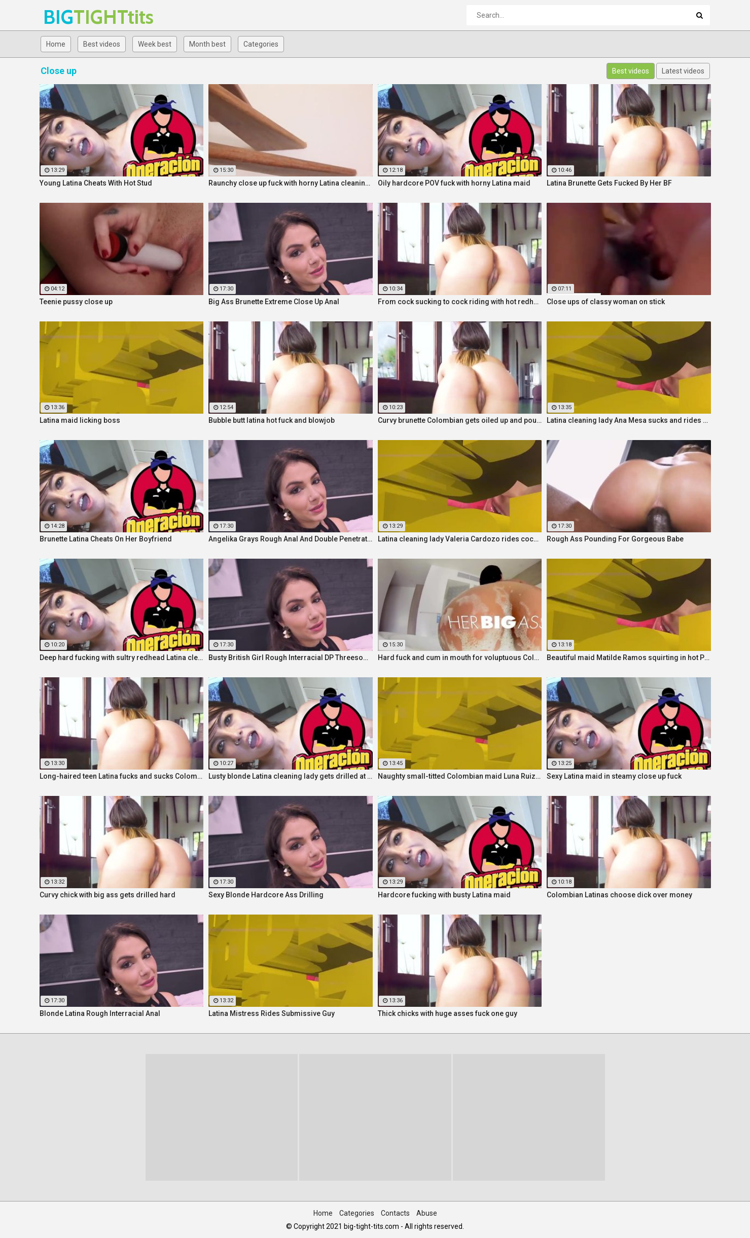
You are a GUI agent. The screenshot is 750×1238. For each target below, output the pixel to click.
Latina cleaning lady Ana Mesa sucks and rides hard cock (629, 420)
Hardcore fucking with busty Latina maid (444, 895)
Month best (207, 44)
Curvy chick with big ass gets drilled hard (107, 895)
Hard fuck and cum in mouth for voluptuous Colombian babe (460, 657)
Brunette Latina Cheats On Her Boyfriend (106, 539)
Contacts (395, 1213)
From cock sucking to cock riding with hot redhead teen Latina (460, 302)
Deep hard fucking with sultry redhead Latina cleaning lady (122, 657)
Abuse (426, 1213)
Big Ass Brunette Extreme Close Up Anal (273, 302)
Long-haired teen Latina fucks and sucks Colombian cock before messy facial (122, 776)
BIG (69, 17)
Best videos (101, 44)
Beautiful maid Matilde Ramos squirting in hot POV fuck (629, 657)
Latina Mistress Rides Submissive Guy (271, 1013)
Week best (154, 44)
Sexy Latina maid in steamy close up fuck (614, 776)
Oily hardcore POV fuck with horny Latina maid (454, 183)
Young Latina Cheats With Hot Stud (96, 183)
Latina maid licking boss (80, 420)
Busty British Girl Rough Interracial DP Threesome (290, 657)
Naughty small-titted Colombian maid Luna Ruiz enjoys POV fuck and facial (460, 776)
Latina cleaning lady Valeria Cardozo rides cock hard (460, 539)
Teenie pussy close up (76, 302)
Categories (260, 44)
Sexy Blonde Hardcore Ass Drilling (266, 895)
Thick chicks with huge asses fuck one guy (447, 1013)
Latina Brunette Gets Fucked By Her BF (609, 183)
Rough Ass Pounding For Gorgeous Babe (615, 539)
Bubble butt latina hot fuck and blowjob (271, 420)
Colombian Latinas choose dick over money (619, 895)
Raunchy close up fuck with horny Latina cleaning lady (290, 183)
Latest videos (683, 71)
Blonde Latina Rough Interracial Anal (100, 1013)
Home (55, 44)
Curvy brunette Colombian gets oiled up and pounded (460, 420)
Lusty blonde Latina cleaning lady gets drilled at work (290, 776)
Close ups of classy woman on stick (606, 302)
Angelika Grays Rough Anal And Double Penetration (290, 539)
